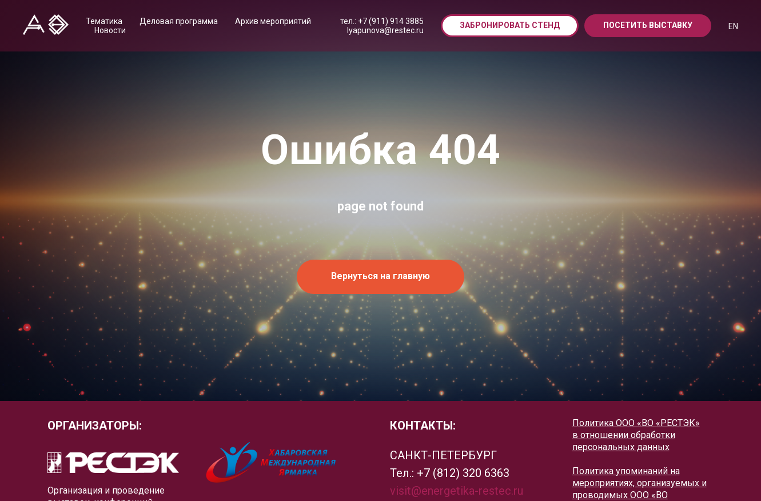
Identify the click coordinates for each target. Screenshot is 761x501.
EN (733, 26)
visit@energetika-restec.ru (456, 491)
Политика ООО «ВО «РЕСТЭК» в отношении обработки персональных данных (636, 434)
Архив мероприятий (273, 21)
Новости (110, 30)
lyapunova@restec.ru (385, 30)
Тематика (104, 21)
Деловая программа (179, 21)
